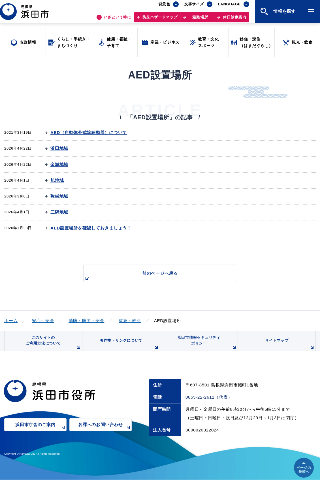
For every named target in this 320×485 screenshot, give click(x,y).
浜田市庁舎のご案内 (41, 434)
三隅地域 (59, 212)
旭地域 (57, 180)
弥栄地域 (59, 196)
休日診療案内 (234, 20)
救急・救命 (130, 320)
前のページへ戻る (153, 276)
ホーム (11, 320)
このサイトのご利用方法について (52, 346)
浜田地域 (59, 148)
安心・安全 (43, 320)
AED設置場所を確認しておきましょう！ (90, 228)
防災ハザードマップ (160, 20)
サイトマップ (289, 348)
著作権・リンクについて (128, 348)
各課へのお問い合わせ (105, 434)
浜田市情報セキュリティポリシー (206, 346)
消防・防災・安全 (86, 320)
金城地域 (59, 164)
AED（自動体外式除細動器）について (88, 132)
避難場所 (200, 20)
